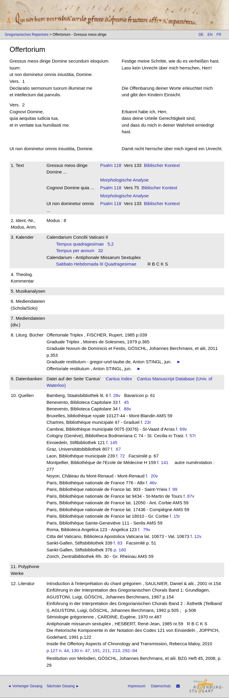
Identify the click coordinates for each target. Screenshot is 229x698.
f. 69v (181, 429)
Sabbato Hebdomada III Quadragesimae (98, 263)
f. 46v (151, 482)
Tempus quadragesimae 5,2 (85, 243)
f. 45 (125, 402)
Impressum (137, 686)
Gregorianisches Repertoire (27, 34)
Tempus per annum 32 (79, 250)
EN (210, 34)
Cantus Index (119, 378)
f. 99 (172, 489)
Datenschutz (161, 686)
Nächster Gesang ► (63, 686)
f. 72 (120, 455)
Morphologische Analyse (124, 179)
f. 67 (117, 449)
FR (218, 34)
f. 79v (145, 529)
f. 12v (196, 536)
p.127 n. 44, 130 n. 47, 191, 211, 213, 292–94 (92, 650)
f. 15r (175, 516)
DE (201, 34)
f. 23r (146, 422)
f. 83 (118, 542)
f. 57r (191, 435)
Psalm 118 (110, 165)
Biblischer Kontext (162, 165)
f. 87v (188, 496)
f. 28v (114, 395)
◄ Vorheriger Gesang (25, 686)
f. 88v (126, 408)
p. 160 (120, 549)
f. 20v (153, 475)
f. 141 (162, 462)
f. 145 (111, 442)
